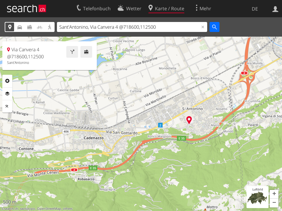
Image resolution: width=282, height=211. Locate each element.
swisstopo (27, 209)
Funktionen (7, 106)
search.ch (11, 209)
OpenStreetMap (49, 209)
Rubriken (7, 81)
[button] (274, 194)
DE (255, 9)
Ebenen (7, 94)
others (67, 209)
